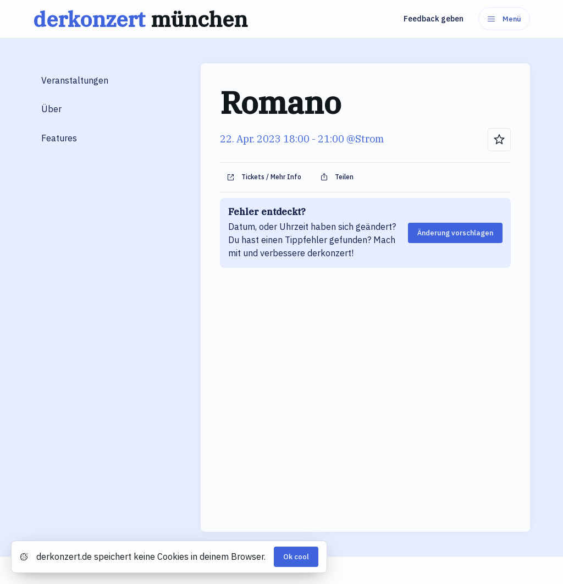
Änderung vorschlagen (455, 233)
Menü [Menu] (504, 19)
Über (51, 108)
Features (59, 138)
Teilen (337, 177)
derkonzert (143, 18)
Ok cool (296, 556)
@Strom (365, 139)
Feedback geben (433, 19)
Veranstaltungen (74, 80)
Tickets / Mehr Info (264, 177)
